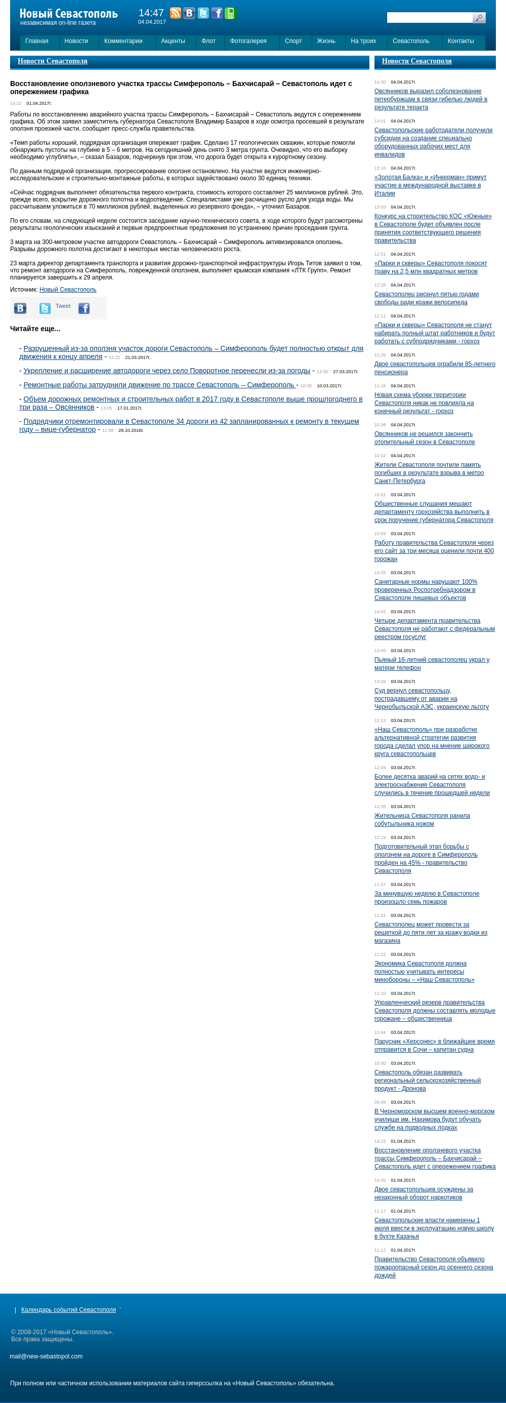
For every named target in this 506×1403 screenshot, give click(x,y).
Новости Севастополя (53, 61)
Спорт (293, 41)
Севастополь (411, 41)
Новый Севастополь (68, 289)
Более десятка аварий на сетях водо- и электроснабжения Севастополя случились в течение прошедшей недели (432, 784)
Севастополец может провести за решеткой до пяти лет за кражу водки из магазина (430, 932)
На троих (363, 41)
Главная (37, 41)
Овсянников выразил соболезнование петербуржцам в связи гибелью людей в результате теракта (430, 99)
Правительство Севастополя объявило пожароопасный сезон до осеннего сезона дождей (433, 1267)
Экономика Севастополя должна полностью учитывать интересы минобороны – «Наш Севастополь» (424, 971)
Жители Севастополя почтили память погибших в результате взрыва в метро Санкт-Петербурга (429, 473)
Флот (208, 41)
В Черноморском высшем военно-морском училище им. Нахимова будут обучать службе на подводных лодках (434, 1119)
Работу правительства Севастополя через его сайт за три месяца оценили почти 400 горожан (434, 551)
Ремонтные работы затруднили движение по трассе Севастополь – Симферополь (160, 385)
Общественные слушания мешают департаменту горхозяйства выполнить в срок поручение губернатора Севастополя (433, 512)
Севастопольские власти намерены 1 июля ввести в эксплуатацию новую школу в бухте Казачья (434, 1228)
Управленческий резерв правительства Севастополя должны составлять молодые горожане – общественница (434, 1010)
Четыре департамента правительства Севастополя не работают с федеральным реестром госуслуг (434, 628)
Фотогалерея (248, 41)
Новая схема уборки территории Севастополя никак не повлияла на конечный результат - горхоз (424, 403)
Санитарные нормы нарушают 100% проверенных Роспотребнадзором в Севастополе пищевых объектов (425, 590)
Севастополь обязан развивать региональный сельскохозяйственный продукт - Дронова (427, 1080)
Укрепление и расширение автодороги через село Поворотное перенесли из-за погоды (167, 371)
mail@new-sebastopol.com (46, 1356)
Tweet (63, 306)
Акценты (173, 41)
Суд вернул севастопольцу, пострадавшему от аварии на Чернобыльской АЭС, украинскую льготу (431, 698)
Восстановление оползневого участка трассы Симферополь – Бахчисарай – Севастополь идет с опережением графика (435, 1158)
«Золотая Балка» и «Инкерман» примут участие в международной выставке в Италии (430, 185)
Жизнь (326, 41)
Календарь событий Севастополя (68, 1309)
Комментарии (123, 41)
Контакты (461, 41)
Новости (76, 41)
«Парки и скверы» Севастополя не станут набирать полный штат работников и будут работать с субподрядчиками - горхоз (434, 333)
